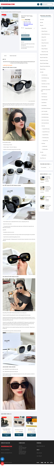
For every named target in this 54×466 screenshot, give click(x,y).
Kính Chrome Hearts (45, 120)
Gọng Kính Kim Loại (46, 131)
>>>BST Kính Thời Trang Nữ (7, 65)
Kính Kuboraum (44, 96)
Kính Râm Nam (45, 149)
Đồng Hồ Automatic (45, 42)
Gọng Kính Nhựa (45, 134)
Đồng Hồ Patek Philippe (44, 63)
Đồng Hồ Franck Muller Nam (45, 66)
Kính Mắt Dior (44, 102)
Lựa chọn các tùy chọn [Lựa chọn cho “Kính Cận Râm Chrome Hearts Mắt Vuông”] (6, 435)
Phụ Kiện (41, 152)
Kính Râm (33, 43)
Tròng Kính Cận (45, 140)
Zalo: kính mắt (39, 452)
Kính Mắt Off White (45, 114)
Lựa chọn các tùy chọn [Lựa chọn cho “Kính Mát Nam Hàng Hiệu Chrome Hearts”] (31, 435)
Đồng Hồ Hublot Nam (44, 57)
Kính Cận (43, 125)
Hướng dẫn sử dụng (22, 452)
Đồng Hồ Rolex (42, 69)
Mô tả (5, 55)
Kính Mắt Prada (44, 86)
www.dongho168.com (8, 452)
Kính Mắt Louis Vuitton (46, 83)
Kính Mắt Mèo (44, 105)
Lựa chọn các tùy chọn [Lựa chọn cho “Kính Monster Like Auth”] (19, 434)
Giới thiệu (20, 446)
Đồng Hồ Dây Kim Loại (46, 34)
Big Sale (41, 22)
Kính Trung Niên (44, 111)
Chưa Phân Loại (43, 158)
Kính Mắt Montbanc (45, 117)
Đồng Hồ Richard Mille (44, 54)
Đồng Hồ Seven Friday (44, 60)
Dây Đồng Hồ (44, 155)
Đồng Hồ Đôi (44, 28)
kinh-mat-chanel (24, 48)
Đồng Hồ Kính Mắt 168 (41, 446)
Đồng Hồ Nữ (44, 45)
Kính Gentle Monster (45, 123)
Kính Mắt (41, 72)
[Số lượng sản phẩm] (23, 33)
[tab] (5, 55)
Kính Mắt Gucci (44, 93)
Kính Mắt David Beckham (46, 108)
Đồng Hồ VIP (44, 40)
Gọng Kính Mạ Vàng (46, 128)
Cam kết (20, 449)
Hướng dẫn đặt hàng (22, 451)
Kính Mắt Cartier (44, 75)
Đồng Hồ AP (44, 37)
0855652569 (7, 449)
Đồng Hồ (41, 25)
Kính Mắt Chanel (28, 43)
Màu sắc (22, 27)
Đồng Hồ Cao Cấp (45, 51)
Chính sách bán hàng (22, 447)
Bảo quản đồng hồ (22, 453)
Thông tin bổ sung (13, 55)
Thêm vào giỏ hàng (25, 35)
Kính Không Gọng (46, 137)
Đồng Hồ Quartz (44, 31)
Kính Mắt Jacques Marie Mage (45, 90)
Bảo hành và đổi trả (22, 448)
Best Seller (42, 19)
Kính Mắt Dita (44, 80)
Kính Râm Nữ (23, 45)
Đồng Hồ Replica (45, 48)
